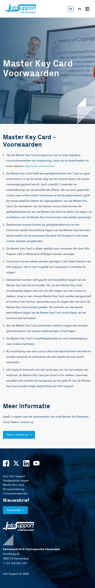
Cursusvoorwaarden (15, 493)
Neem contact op (17, 434)
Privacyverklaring (13, 489)
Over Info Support (14, 476)
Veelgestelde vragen (16, 480)
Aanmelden (14, 510)
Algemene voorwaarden (40, 166)
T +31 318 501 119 (14, 563)
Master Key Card (13, 485)
